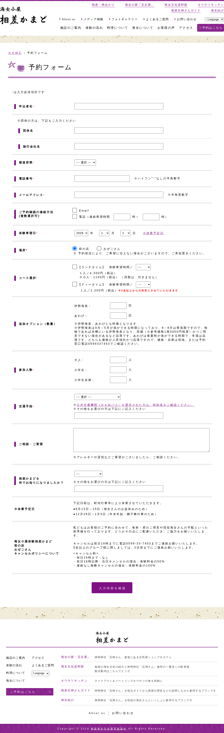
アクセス (186, 27)
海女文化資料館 (176, 4)
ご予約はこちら (211, 27)
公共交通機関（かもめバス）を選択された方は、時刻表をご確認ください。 (135, 404)
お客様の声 (166, 27)
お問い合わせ (187, 19)
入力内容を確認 (112, 588)
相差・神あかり (103, 4)
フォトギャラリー (125, 19)
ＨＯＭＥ (15, 52)
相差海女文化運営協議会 (109, 728)
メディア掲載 (93, 19)
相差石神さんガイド (186, 10)
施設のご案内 (70, 27)
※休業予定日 (153, 233)
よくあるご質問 (157, 19)
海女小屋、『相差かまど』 (23, 14)
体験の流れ (94, 27)
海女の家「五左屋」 (140, 4)
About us (69, 19)
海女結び (217, 10)
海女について (142, 27)
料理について (117, 27)
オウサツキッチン (211, 4)
